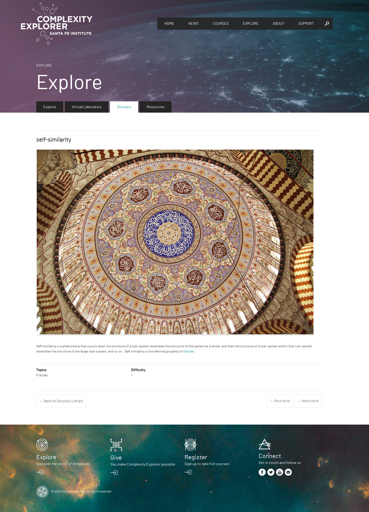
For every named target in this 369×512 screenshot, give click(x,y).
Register (358, 4)
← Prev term (279, 401)
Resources (155, 107)
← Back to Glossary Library (61, 401)
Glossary (124, 107)
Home (169, 23)
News (193, 23)
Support (306, 23)
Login (342, 4)
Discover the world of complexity (63, 464)
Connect (270, 456)
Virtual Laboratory (86, 107)
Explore (251, 23)
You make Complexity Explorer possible (142, 464)
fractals (188, 351)
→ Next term (308, 401)
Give (116, 458)
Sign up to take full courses (206, 464)
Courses (221, 23)
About (278, 23)
